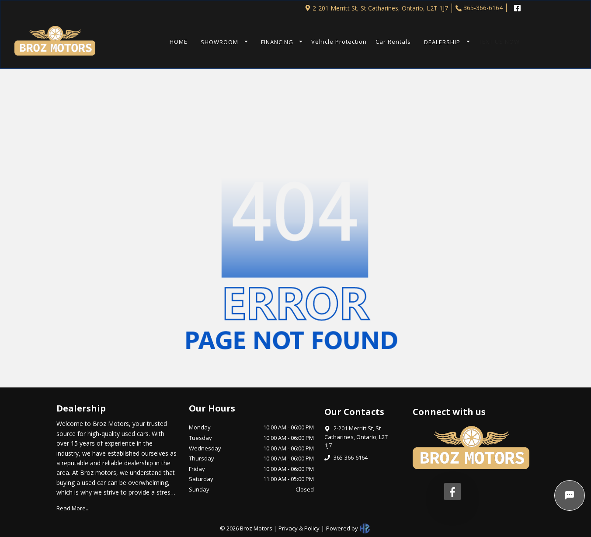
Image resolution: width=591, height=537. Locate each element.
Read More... (73, 508)
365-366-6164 (479, 7)
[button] (222, 42)
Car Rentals (393, 41)
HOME (179, 41)
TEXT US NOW (499, 41)
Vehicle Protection (339, 41)
